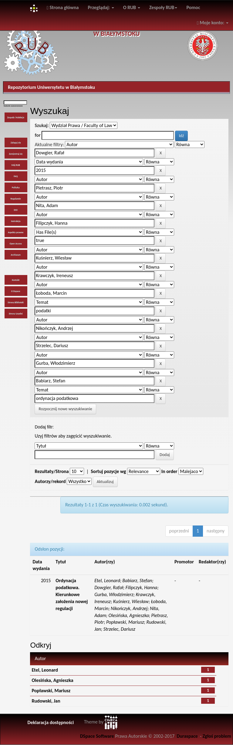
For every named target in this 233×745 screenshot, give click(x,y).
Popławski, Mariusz (51, 690)
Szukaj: (42, 125)
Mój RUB (16, 165)
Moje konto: (212, 22)
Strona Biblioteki (16, 302)
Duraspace (187, 736)
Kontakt (15, 280)
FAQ (16, 176)
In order (169, 471)
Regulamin (16, 198)
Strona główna (63, 7)
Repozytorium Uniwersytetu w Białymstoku (51, 87)
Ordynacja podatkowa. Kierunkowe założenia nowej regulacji (72, 594)
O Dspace (15, 291)
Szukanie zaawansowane (13, 106)
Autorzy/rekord (50, 481)
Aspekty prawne (15, 232)
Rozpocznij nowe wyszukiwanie (65, 408)
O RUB (131, 7)
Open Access (16, 243)
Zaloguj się (16, 142)
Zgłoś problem (217, 736)
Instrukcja (15, 221)
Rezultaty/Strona (52, 471)
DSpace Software (97, 736)
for (37, 135)
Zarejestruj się (15, 154)
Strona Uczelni (16, 313)
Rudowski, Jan (46, 701)
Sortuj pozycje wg (108, 471)
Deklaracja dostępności (50, 722)
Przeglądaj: (101, 7)
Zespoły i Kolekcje (15, 117)
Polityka (16, 187)
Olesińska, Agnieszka (52, 680)
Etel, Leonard (45, 670)
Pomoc (193, 7)
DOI (16, 210)
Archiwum (16, 254)
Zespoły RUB (163, 7)
